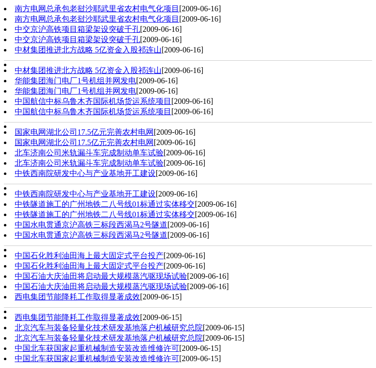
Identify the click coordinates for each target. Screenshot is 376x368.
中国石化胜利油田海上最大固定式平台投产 (89, 255)
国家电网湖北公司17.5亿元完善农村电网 (84, 132)
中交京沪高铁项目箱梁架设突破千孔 (77, 29)
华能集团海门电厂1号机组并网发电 (75, 80)
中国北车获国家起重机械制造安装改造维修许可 (97, 348)
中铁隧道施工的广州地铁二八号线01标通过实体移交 (105, 204)
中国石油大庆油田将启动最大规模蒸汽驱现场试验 (101, 276)
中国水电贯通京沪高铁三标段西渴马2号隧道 (91, 225)
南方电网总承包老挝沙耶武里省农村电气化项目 (97, 8)
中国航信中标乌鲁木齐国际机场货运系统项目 (93, 101)
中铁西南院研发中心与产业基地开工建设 (85, 173)
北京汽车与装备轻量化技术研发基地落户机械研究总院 (109, 327)
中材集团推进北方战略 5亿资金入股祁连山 (88, 50)
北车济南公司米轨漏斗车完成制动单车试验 (89, 152)
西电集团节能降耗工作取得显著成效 (77, 297)
